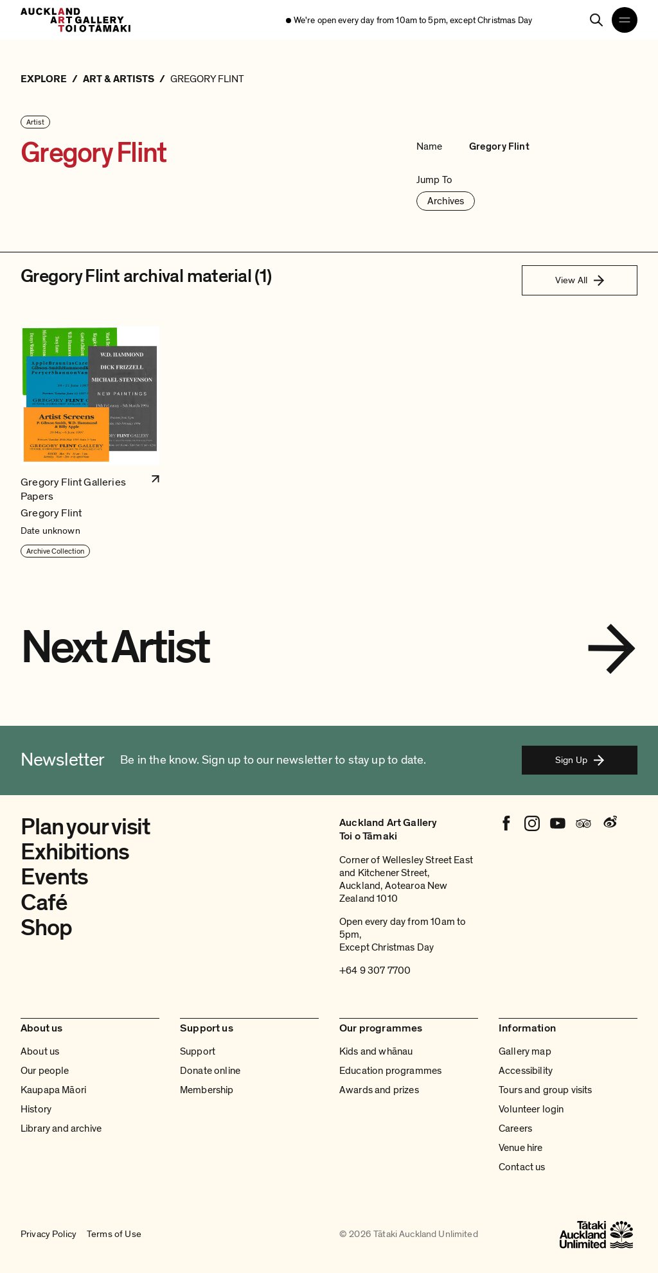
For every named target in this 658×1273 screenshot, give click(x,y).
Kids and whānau (376, 1051)
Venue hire (521, 1148)
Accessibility (526, 1071)
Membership (207, 1090)
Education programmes (390, 1071)
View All (579, 280)
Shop (46, 928)
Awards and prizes (379, 1090)
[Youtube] (557, 823)
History (36, 1109)
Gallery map (525, 1051)
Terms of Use (114, 1234)
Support (197, 1051)
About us (40, 1051)
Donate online (210, 1071)
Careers (515, 1128)
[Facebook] (506, 823)
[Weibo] (609, 823)
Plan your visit (85, 827)
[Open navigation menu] (624, 20)
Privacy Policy (48, 1234)
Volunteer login (531, 1109)
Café (44, 902)
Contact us (522, 1167)
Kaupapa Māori (53, 1090)
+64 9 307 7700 (375, 970)
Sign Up (579, 759)
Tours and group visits (545, 1090)
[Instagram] (532, 823)
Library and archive (61, 1128)
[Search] (596, 20)
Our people (45, 1071)
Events (54, 877)
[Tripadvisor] (583, 823)
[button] (90, 442)
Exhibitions (75, 852)
